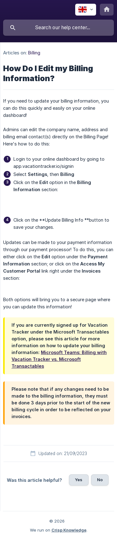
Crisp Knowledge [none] (68, 529)
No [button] (100, 479)
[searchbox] (58, 28)
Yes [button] (78, 479)
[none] (85, 10)
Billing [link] (34, 52)
